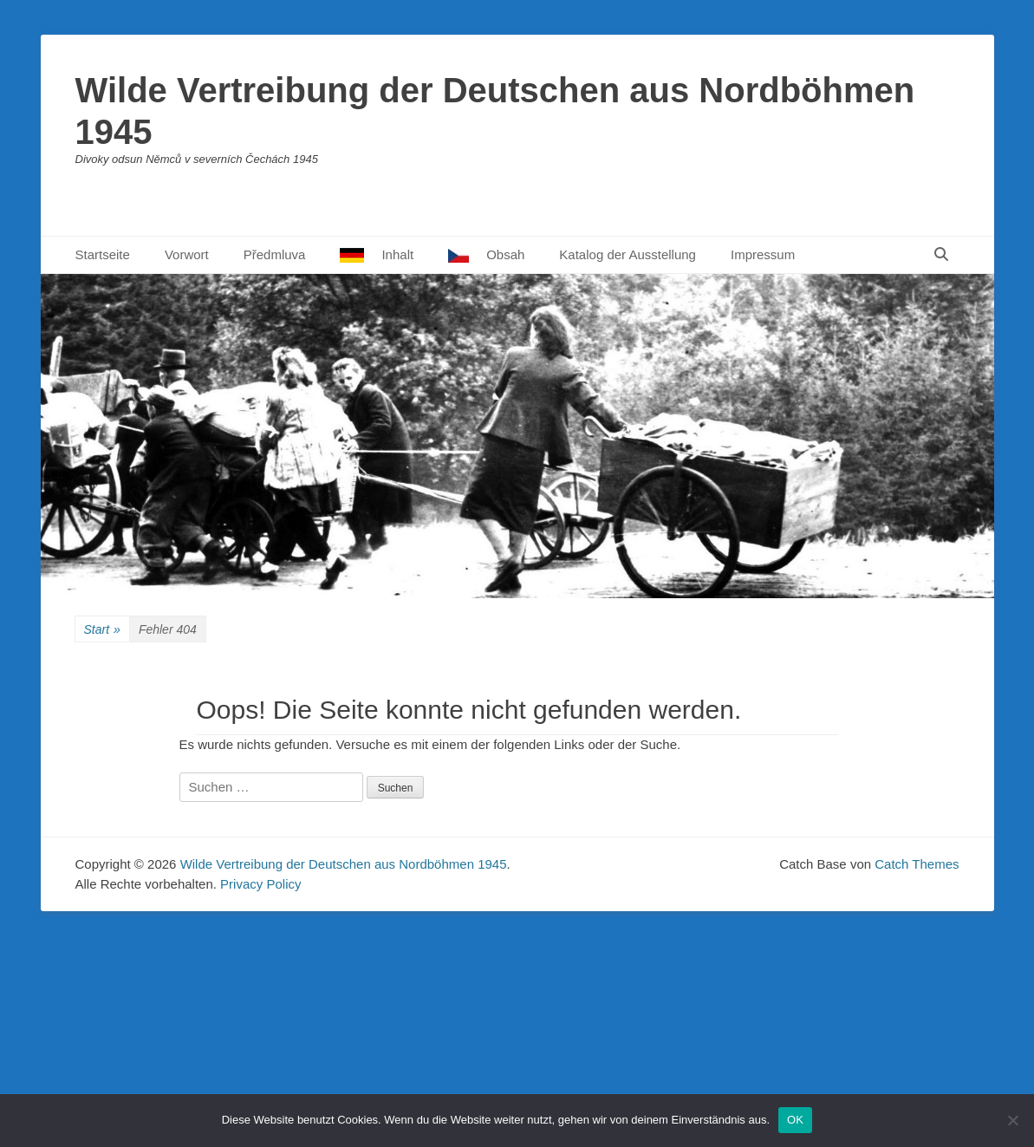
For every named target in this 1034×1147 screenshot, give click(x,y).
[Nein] (1012, 1120)
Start (102, 630)
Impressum (763, 254)
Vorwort (187, 254)
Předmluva (275, 254)
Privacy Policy (260, 884)
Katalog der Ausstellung (627, 254)
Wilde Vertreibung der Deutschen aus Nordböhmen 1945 (343, 864)
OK (795, 1119)
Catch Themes (917, 864)
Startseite (102, 254)
